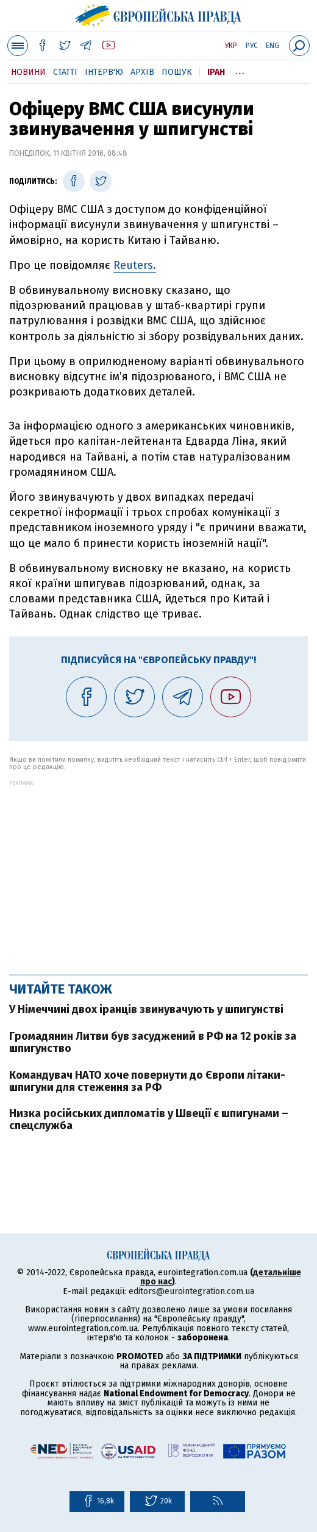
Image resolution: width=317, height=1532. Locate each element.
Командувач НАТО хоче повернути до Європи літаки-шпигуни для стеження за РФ (147, 1081)
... (240, 70)
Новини (28, 72)
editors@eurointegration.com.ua (191, 1291)
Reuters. (134, 265)
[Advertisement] (158, 871)
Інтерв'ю (104, 72)
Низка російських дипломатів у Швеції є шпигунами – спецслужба (148, 1119)
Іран (216, 72)
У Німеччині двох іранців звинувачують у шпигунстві (146, 1009)
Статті (65, 72)
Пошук (177, 72)
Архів (142, 72)
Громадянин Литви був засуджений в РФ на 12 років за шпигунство (152, 1042)
